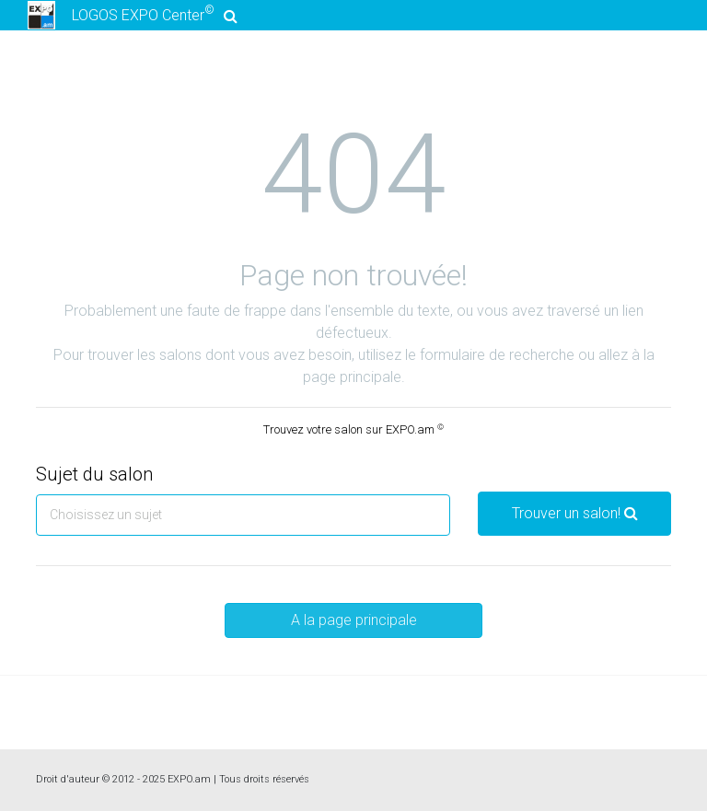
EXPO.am (189, 779)
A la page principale (354, 620)
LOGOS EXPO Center (130, 15)
